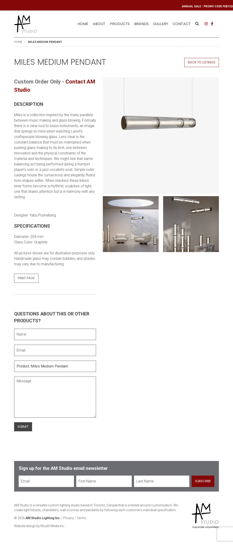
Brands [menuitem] (141, 23)
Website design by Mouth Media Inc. (39, 526)
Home (83, 23)
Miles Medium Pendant (45, 42)
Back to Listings (201, 62)
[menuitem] (83, 24)
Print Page (26, 278)
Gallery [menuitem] (160, 23)
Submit (23, 426)
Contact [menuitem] (182, 23)
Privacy (68, 518)
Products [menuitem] (120, 23)
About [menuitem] (99, 23)
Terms (81, 518)
